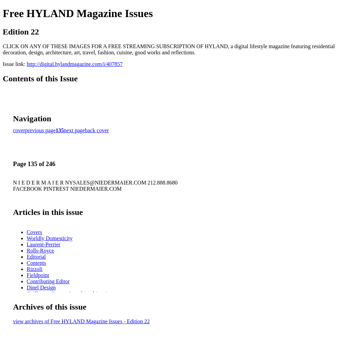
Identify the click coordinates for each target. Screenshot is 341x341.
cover (19, 130)
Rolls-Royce (40, 251)
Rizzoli (34, 269)
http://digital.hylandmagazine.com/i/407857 (75, 64)
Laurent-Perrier (43, 244)
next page (74, 130)
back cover (97, 130)
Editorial (36, 257)
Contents (36, 263)
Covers (34, 232)
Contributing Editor (48, 281)
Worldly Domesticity (49, 238)
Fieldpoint (38, 275)
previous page (40, 130)
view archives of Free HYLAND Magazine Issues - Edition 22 (81, 321)
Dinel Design (41, 287)
